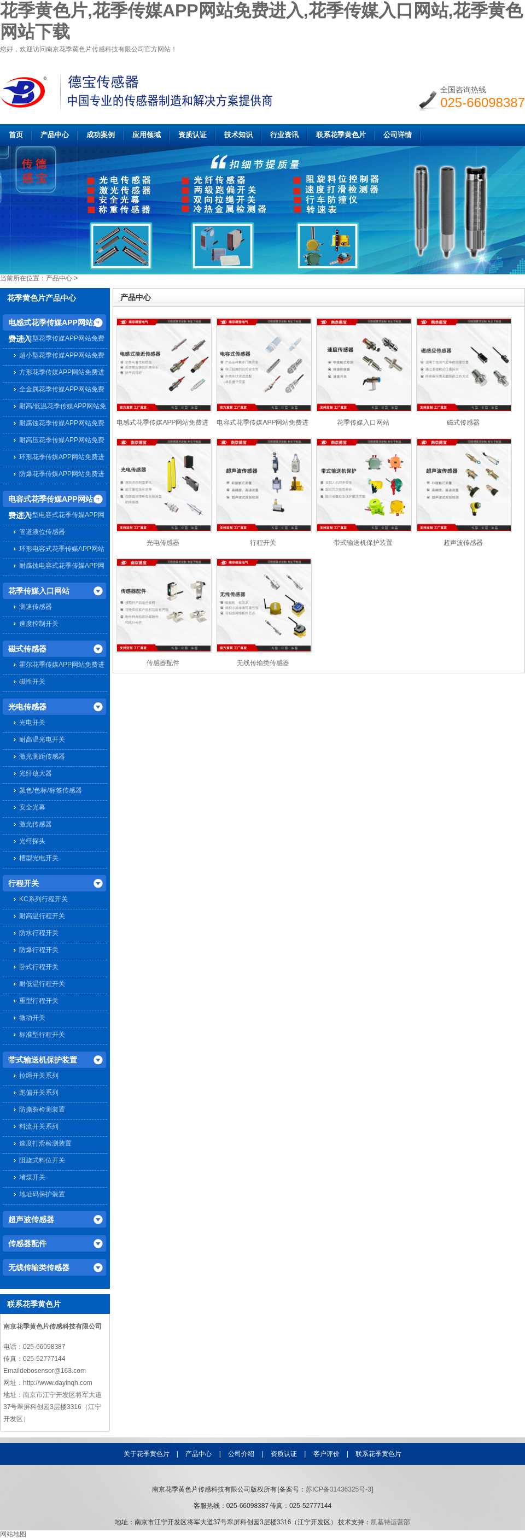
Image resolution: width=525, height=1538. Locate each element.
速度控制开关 (39, 623)
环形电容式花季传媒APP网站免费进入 (61, 550)
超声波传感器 (31, 1219)
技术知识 (238, 135)
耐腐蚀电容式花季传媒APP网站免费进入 (61, 567)
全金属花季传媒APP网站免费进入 (61, 390)
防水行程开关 (39, 933)
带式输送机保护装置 (42, 1059)
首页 (16, 135)
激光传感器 (35, 824)
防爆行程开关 (39, 950)
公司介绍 (241, 1454)
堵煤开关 (32, 1177)
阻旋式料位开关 (42, 1160)
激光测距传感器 (42, 756)
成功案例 (100, 135)
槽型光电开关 (39, 858)
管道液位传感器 (42, 532)
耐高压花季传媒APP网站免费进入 (61, 441)
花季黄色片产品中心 (41, 297)
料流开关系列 (39, 1126)
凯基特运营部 (390, 1522)
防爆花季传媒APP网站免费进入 (61, 475)
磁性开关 (32, 681)
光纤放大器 (35, 773)
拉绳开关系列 (39, 1075)
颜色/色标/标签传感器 (50, 790)
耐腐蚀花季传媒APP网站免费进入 (61, 424)
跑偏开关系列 (39, 1092)
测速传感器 (35, 606)
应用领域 (146, 135)
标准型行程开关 (42, 1034)
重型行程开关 (39, 1001)
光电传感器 (27, 706)
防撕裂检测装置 (42, 1109)
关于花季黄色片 (147, 1454)
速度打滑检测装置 (45, 1143)
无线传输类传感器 (38, 1267)
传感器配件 (27, 1243)
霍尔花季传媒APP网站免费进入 (61, 666)
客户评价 (326, 1454)
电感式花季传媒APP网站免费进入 (54, 324)
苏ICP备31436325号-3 (338, 1489)
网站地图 (13, 1534)
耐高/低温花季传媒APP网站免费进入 (62, 407)
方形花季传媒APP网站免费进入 (61, 373)
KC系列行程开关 (43, 899)
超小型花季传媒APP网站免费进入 (61, 356)
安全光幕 (32, 807)
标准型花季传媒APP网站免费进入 (61, 339)
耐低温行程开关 (42, 984)
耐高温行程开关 (42, 916)
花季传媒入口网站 (38, 590)
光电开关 (32, 722)
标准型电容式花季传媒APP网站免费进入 (61, 516)
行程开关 (23, 883)
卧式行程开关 (39, 967)
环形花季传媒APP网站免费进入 (61, 458)
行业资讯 (284, 135)
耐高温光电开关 (42, 739)
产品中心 (54, 135)
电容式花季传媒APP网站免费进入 (54, 501)
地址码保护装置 (42, 1194)
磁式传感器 (27, 648)
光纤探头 (32, 841)
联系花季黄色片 (341, 135)
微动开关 (32, 1018)
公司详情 (397, 135)
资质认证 (192, 135)
